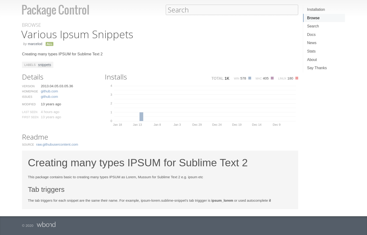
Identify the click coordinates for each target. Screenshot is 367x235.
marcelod (35, 43)
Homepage (30, 91)
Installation (316, 9)
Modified (29, 104)
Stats (311, 51)
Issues (27, 96)
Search (313, 26)
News (311, 43)
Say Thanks (317, 68)
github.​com (49, 91)
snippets (44, 64)
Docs (311, 35)
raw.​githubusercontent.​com (57, 144)
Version (28, 86)
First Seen (30, 117)
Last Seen (29, 112)
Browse (313, 18)
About (312, 60)
